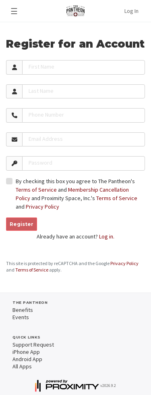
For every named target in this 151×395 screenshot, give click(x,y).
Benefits (22, 309)
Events (20, 317)
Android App (27, 359)
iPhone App (26, 351)
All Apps (22, 366)
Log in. (106, 236)
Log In (131, 11)
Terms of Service (36, 189)
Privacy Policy (42, 206)
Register (21, 224)
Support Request (33, 344)
